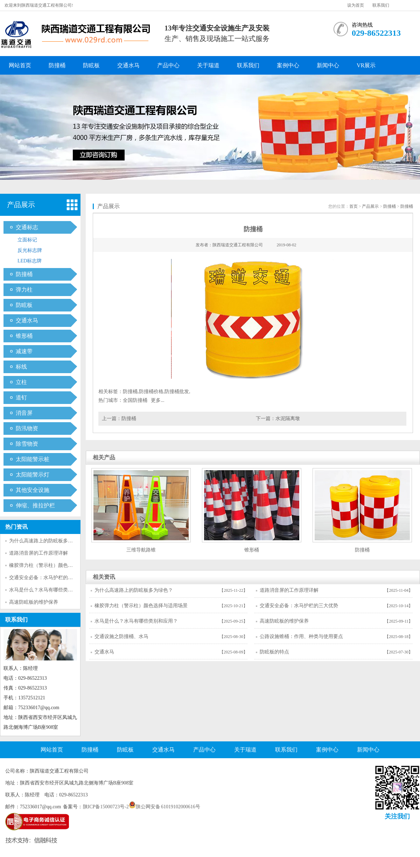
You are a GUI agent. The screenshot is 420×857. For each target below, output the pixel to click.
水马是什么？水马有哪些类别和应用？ (50, 589)
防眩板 (91, 65)
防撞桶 (57, 65)
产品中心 (168, 65)
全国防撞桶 (135, 400)
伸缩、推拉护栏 (35, 505)
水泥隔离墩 (287, 418)
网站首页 (20, 65)
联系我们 (380, 5)
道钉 (21, 397)
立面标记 (27, 239)
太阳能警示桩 (32, 459)
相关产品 (104, 457)
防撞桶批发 (176, 391)
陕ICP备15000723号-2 (106, 806)
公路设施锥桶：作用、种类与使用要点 (301, 636)
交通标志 (27, 227)
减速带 (24, 351)
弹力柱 (24, 290)
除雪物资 (27, 444)
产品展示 (21, 204)
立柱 (21, 382)
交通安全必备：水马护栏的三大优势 (48, 577)
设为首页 (355, 5)
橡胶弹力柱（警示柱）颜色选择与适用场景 (55, 565)
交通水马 (128, 65)
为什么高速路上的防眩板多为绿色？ (48, 540)
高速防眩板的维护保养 (33, 602)
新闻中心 (328, 65)
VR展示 (366, 65)
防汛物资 (27, 428)
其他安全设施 (32, 490)
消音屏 (24, 413)
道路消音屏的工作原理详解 (38, 553)
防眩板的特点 (274, 651)
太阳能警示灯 (32, 475)
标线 (21, 367)
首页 (353, 206)
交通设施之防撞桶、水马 (121, 636)
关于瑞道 (208, 65)
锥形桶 (24, 336)
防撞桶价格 (151, 391)
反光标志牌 (30, 250)
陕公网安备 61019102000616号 (164, 806)
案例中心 (288, 65)
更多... (157, 400)
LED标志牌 (30, 260)
